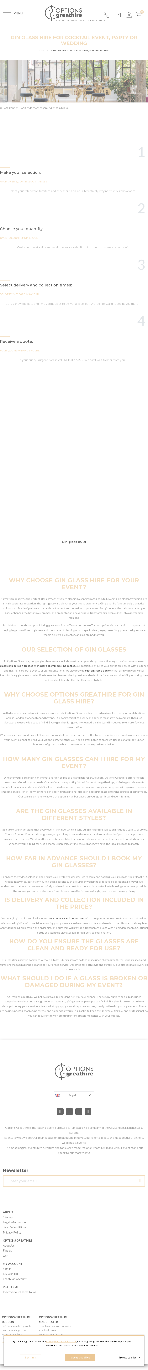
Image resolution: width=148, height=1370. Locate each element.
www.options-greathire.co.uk (61, 1341)
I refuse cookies (129, 1357)
